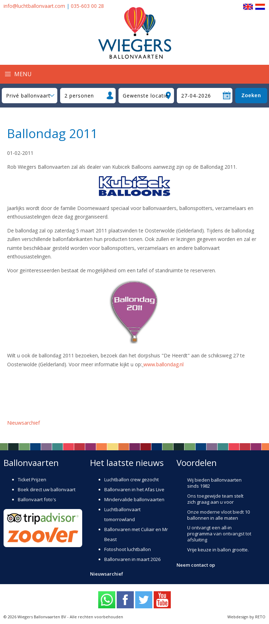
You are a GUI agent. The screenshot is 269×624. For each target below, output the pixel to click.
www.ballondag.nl (163, 364)
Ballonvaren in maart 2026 (132, 559)
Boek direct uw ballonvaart (46, 489)
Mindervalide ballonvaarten (134, 499)
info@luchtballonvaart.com (34, 5)
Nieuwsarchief (23, 422)
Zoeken (251, 95)
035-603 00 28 (87, 5)
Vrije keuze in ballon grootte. (218, 549)
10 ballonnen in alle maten (218, 515)
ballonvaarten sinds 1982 (214, 483)
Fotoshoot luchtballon (127, 549)
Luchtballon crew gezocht (131, 479)
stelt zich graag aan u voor (215, 499)
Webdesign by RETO (246, 616)
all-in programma (209, 530)
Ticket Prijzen (32, 479)
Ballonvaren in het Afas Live (134, 489)
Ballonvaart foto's (37, 499)
